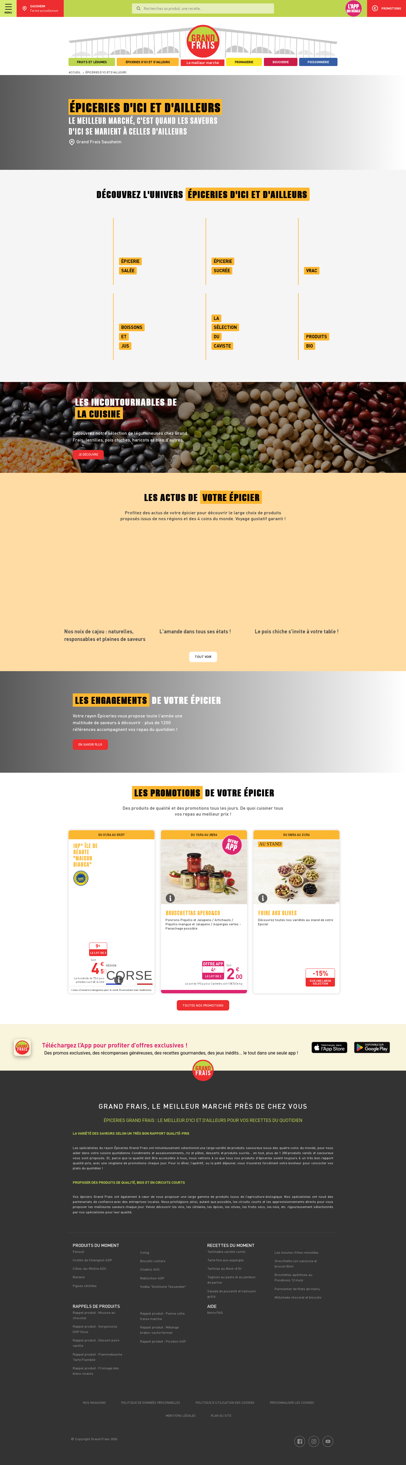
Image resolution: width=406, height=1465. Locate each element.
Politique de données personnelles (150, 1402)
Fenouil (78, 1251)
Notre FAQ (215, 1312)
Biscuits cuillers (153, 1260)
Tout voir (203, 656)
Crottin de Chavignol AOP (92, 1260)
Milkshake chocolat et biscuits (298, 1297)
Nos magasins (94, 1402)
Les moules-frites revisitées (297, 1252)
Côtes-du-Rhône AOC (90, 1268)
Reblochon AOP (152, 1278)
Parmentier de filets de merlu (297, 1288)
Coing (144, 1252)
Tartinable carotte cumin (226, 1251)
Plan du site (221, 1415)
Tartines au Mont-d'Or (224, 1268)
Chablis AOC (150, 1269)
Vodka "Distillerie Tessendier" (163, 1286)
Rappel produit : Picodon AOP (163, 1341)
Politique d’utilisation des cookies (225, 1402)
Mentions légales (181, 1415)
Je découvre (88, 454)
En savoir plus (90, 744)
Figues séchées (85, 1285)
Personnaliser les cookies (292, 1402)
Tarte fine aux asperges (225, 1260)
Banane (79, 1277)
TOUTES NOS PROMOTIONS (203, 1005)
